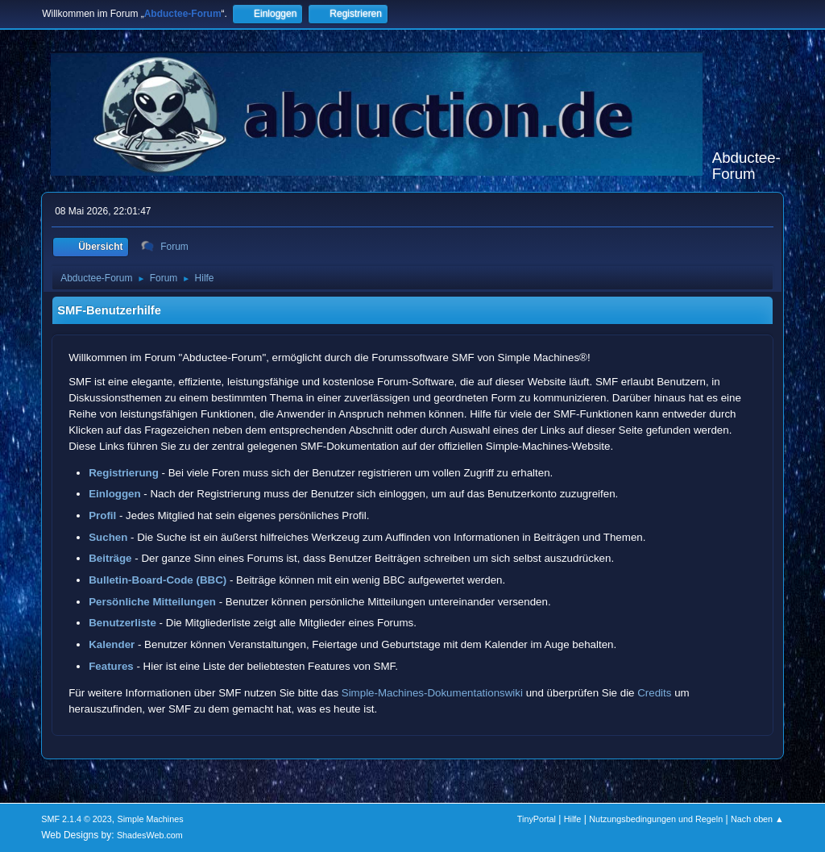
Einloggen (114, 494)
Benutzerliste (122, 623)
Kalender (112, 644)
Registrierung (124, 473)
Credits (654, 693)
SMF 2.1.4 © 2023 (76, 819)
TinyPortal (536, 819)
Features (111, 666)
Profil (102, 515)
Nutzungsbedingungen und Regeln (656, 819)
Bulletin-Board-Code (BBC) (157, 580)
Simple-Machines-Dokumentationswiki (432, 693)
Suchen (108, 537)
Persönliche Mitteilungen (152, 602)
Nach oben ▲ (757, 819)
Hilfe (573, 819)
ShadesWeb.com (150, 835)
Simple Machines (151, 819)
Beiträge (110, 558)
